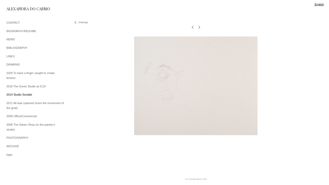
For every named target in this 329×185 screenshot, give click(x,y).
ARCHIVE (12, 146)
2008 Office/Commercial (21, 116)
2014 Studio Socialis (19, 94)
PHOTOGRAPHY (17, 137)
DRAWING (13, 64)
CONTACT (13, 22)
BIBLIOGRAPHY (17, 47)
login (9, 154)
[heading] (19, 8)
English (319, 4)
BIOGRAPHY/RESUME (21, 31)
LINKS (10, 56)
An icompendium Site (196, 179)
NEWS (10, 39)
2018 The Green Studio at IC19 (26, 86)
